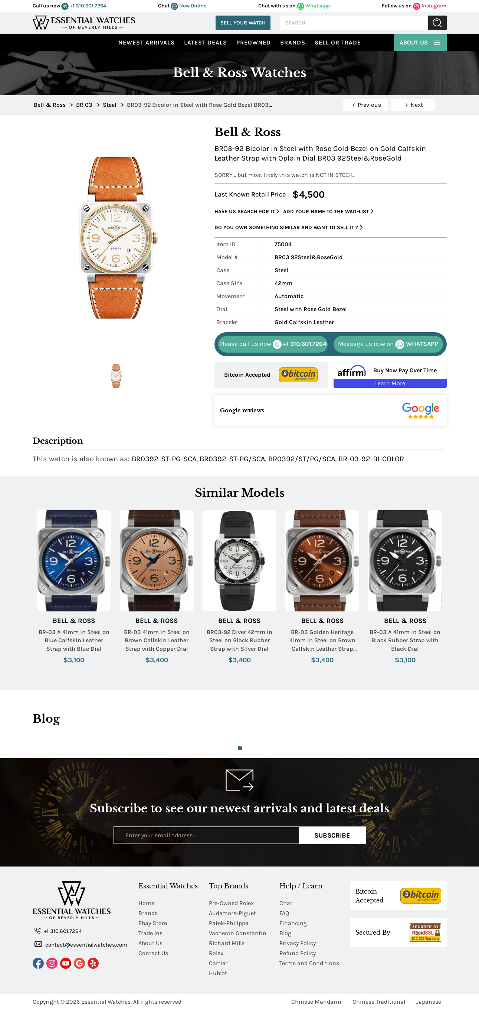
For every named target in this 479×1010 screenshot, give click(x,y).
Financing (293, 923)
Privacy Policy (297, 943)
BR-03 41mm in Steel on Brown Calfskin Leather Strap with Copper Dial (157, 640)
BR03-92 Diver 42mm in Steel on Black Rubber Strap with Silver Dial (239, 640)
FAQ (284, 913)
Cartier (218, 963)
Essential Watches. (106, 1001)
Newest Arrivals (146, 42)
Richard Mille (227, 943)
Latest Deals (205, 42)
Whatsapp (313, 6)
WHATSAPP (388, 344)
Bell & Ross (74, 621)
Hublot (218, 973)
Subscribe (332, 835)
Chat (285, 903)
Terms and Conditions (309, 963)
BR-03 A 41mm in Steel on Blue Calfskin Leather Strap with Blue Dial (74, 640)
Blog (285, 933)
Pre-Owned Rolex (231, 903)
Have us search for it (246, 211)
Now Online (188, 6)
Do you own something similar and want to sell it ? (288, 227)
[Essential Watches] (84, 22)
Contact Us (153, 953)
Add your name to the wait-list (328, 211)
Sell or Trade (338, 42)
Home (146, 903)
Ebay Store (152, 923)
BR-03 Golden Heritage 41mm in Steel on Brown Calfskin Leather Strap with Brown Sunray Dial (322, 640)
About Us (420, 41)
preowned (253, 42)
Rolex (216, 953)
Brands (292, 42)
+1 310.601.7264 (83, 6)
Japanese (428, 1001)
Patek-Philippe (228, 923)
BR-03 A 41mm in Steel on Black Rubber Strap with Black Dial (405, 640)
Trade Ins (150, 933)
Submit (437, 23)
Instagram (429, 6)
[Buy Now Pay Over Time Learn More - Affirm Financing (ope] (390, 375)
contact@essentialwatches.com (81, 944)
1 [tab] (240, 748)
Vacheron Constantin (237, 933)
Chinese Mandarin (316, 1001)
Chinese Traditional (378, 1001)
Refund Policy (297, 953)
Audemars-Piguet (232, 913)
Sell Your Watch (243, 23)
